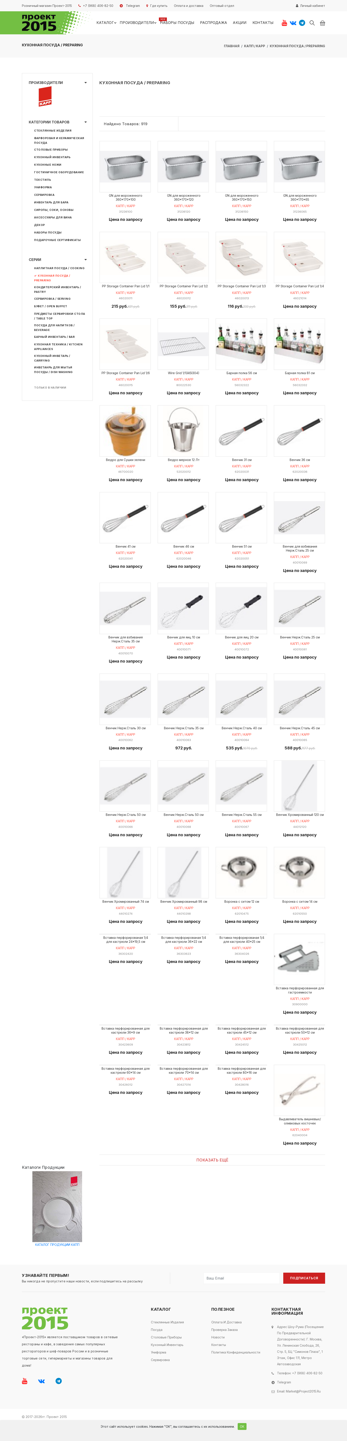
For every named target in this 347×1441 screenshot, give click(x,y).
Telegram (284, 1398)
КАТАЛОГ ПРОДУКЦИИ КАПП (57, 1261)
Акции (239, 23)
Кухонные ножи (48, 165)
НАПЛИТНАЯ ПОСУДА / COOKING (59, 268)
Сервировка (44, 195)
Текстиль (42, 180)
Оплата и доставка (226, 1338)
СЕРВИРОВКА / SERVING (52, 299)
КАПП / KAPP (254, 47)
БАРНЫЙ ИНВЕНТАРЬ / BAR (54, 337)
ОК (242, 1426)
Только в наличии (50, 388)
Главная (231, 47)
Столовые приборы (51, 150)
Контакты (262, 23)
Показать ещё (212, 1176)
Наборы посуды (177, 23)
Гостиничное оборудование (59, 173)
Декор (39, 225)
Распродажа (213, 23)
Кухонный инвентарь (52, 157)
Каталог (108, 23)
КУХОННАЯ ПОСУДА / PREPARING (297, 47)
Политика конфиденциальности (235, 1368)
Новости (218, 1353)
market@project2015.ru (303, 1407)
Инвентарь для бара (51, 203)
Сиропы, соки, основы (53, 210)
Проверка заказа (224, 1346)
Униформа (43, 188)
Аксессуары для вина (53, 218)
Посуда (156, 1346)
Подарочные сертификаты (57, 240)
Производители (139, 23)
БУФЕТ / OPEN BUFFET (50, 307)
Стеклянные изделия (52, 131)
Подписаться (304, 1294)
